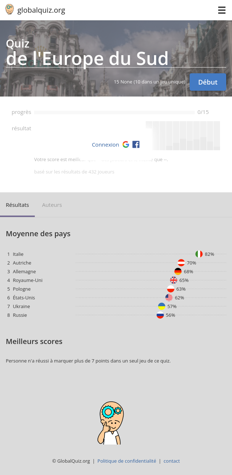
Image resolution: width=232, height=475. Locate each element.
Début (208, 82)
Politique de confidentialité (127, 461)
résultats (17, 204)
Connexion (105, 144)
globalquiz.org (41, 10)
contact (171, 461)
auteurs (52, 204)
